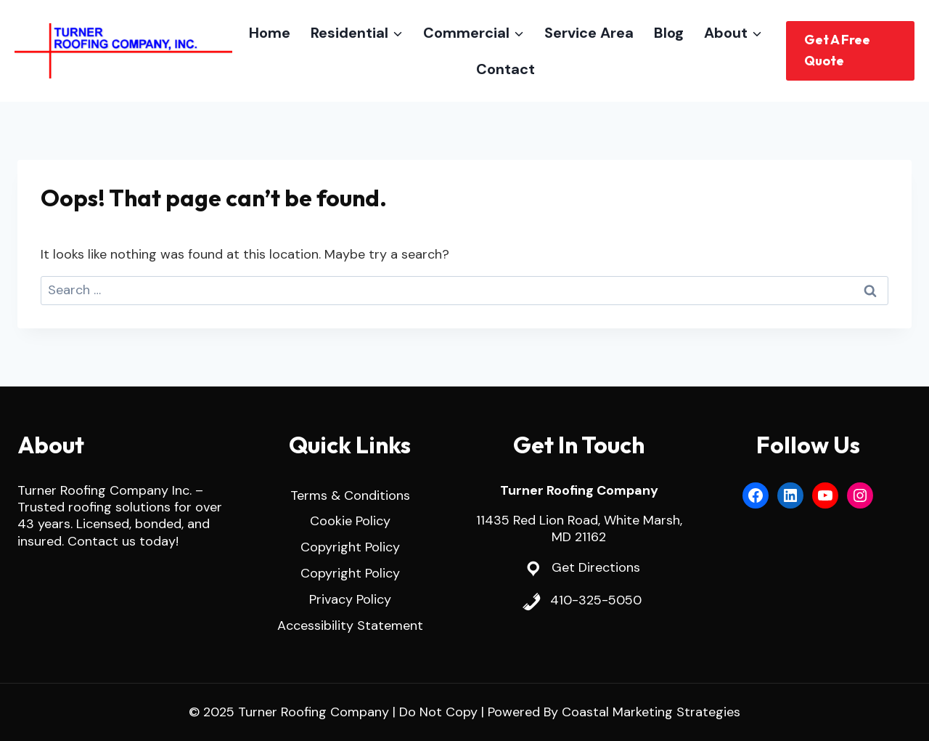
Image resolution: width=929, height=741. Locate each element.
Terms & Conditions (350, 495)
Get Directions (596, 567)
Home (269, 32)
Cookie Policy (350, 521)
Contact (505, 69)
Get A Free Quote (837, 50)
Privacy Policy (350, 599)
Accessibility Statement (350, 625)
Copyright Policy (350, 547)
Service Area (589, 32)
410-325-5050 (596, 600)
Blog (669, 32)
